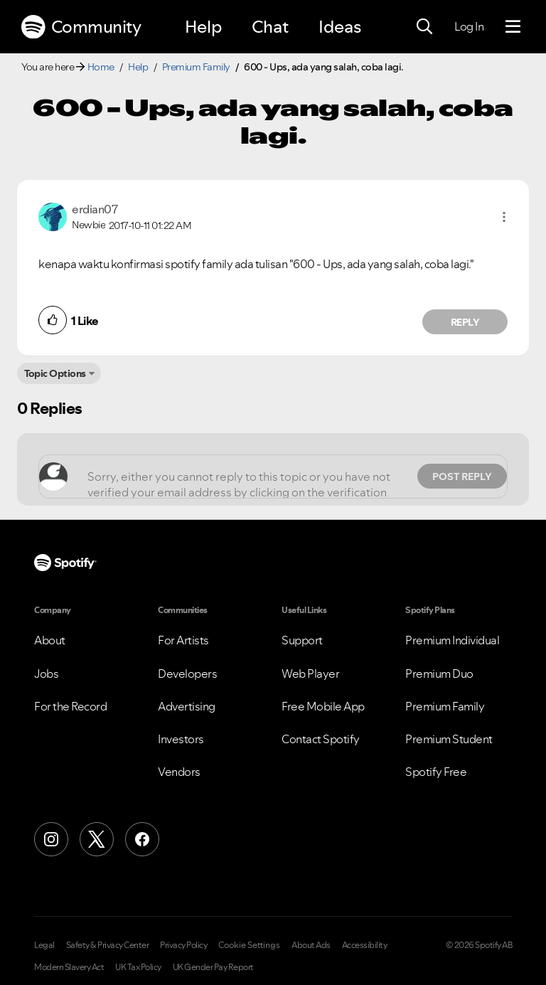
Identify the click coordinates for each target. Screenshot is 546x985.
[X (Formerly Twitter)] (97, 839)
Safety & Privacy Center (107, 945)
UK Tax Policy (138, 967)
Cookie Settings (249, 945)
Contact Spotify (321, 739)
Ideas (339, 26)
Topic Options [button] (55, 373)
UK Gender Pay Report (213, 967)
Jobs (46, 673)
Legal (44, 945)
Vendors (179, 771)
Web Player (310, 673)
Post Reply (462, 476)
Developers (187, 673)
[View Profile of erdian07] (94, 209)
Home (100, 67)
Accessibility (364, 945)
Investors (181, 739)
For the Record (70, 706)
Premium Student (449, 739)
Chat (270, 26)
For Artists (183, 640)
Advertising (186, 706)
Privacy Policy (183, 945)
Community (81, 27)
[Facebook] (142, 839)
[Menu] (513, 27)
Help (203, 26)
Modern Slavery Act (69, 967)
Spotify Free (435, 771)
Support (302, 640)
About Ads (311, 945)
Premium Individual (452, 640)
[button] (504, 217)
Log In (468, 26)
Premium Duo (439, 673)
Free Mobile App (323, 706)
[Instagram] (51, 839)
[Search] (424, 27)
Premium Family (196, 67)
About (49, 640)
